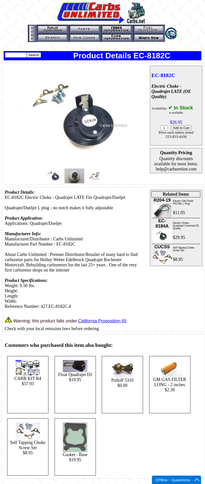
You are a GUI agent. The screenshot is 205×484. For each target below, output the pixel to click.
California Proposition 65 (102, 320)
